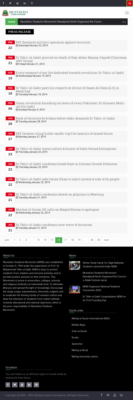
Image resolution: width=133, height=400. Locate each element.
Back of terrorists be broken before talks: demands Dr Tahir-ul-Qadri (65, 118)
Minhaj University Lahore (85, 356)
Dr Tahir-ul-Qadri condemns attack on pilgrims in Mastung (60, 194)
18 (72, 240)
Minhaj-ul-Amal (80, 350)
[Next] (106, 240)
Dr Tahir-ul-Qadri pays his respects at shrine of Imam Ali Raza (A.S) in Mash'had (67, 89)
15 (52, 240)
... (32, 240)
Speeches (77, 344)
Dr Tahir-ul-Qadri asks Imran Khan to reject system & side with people (68, 179)
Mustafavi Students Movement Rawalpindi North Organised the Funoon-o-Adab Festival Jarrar (75, 21)
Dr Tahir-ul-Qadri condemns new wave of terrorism (54, 225)
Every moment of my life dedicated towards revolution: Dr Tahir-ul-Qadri (70, 73)
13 (38, 240)
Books (75, 337)
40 (98, 240)
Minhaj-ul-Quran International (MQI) (91, 318)
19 (79, 240)
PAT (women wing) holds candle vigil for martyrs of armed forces (64, 133)
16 (58, 240)
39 (92, 240)
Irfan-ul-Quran (79, 331)
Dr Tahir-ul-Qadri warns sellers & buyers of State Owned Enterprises (66, 149)
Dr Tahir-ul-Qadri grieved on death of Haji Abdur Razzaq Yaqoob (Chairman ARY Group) (71, 59)
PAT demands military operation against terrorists (53, 42)
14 (45, 240)
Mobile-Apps (78, 324)
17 (65, 240)
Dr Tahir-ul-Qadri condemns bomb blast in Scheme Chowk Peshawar (67, 164)
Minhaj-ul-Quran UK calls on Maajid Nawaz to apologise (57, 210)
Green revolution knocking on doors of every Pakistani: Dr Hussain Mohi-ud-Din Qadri (70, 104)
